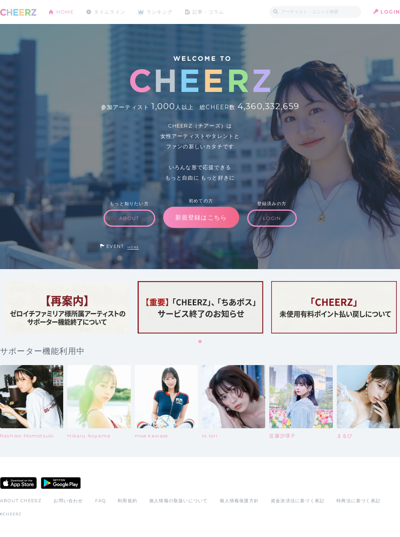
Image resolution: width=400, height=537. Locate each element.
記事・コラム (209, 12)
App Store (18, 483)
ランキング (160, 12)
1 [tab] (200, 342)
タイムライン (110, 12)
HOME (65, 12)
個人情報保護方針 (239, 500)
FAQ (100, 500)
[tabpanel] (67, 307)
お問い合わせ (68, 500)
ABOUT (129, 218)
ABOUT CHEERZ (21, 500)
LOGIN (390, 12)
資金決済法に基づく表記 (297, 500)
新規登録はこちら (201, 217)
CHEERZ (18, 12)
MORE (133, 247)
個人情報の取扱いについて (178, 500)
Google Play (61, 483)
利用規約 (127, 500)
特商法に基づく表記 (358, 500)
